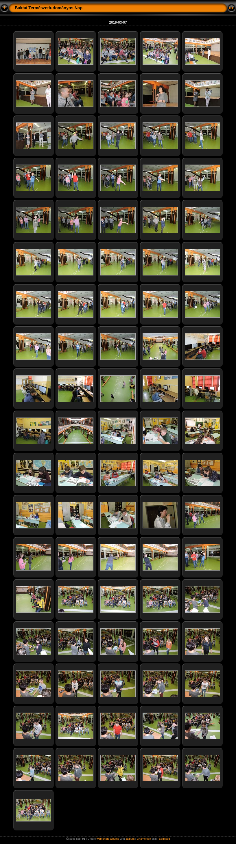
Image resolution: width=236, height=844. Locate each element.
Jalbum (130, 838)
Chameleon (144, 838)
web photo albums (108, 838)
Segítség (164, 838)
